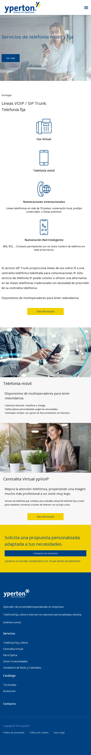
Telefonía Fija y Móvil (15, 642)
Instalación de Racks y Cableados (22, 667)
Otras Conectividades (15, 661)
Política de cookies (39, 732)
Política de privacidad (13, 732)
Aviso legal (59, 732)
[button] (86, 7)
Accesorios (9, 691)
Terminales (9, 685)
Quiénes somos (12, 622)
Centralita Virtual (13, 649)
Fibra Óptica (10, 655)
